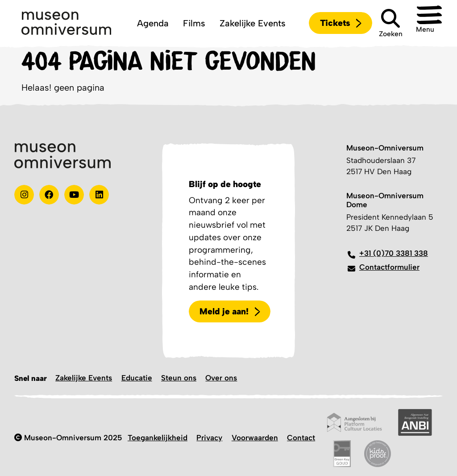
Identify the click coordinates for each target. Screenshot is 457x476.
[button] (428, 23)
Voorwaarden (255, 437)
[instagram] (24, 195)
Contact (301, 437)
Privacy (209, 437)
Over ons (221, 377)
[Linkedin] (99, 195)
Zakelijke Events (83, 377)
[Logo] (66, 23)
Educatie (136, 377)
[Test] (49, 195)
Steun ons (178, 377)
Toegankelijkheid (157, 437)
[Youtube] (74, 195)
